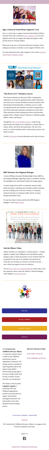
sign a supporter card (30, 36)
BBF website (20, 202)
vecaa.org (24, 420)
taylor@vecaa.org (20, 274)
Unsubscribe (15, 447)
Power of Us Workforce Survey (21, 122)
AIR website (13, 136)
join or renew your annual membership (21, 269)
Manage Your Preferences (29, 447)
